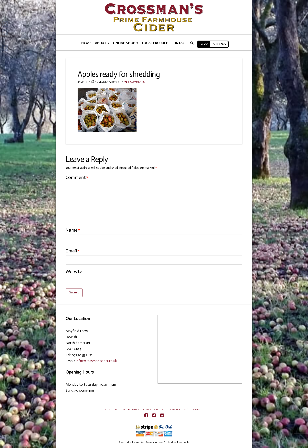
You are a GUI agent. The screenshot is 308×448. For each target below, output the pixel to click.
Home (108, 409)
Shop (118, 409)
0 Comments (135, 81)
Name (73, 230)
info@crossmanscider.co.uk (96, 361)
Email (72, 251)
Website (74, 271)
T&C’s (186, 409)
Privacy (175, 409)
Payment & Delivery (155, 409)
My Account (131, 409)
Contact (197, 409)
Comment (77, 177)
